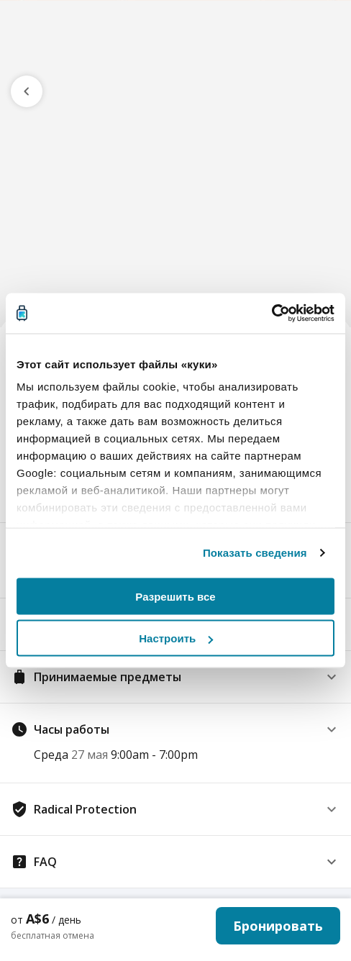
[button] (175, 677)
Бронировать (278, 925)
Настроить (176, 638)
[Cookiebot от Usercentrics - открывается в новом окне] (271, 313)
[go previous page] (26, 91)
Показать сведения (255, 553)
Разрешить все (175, 596)
